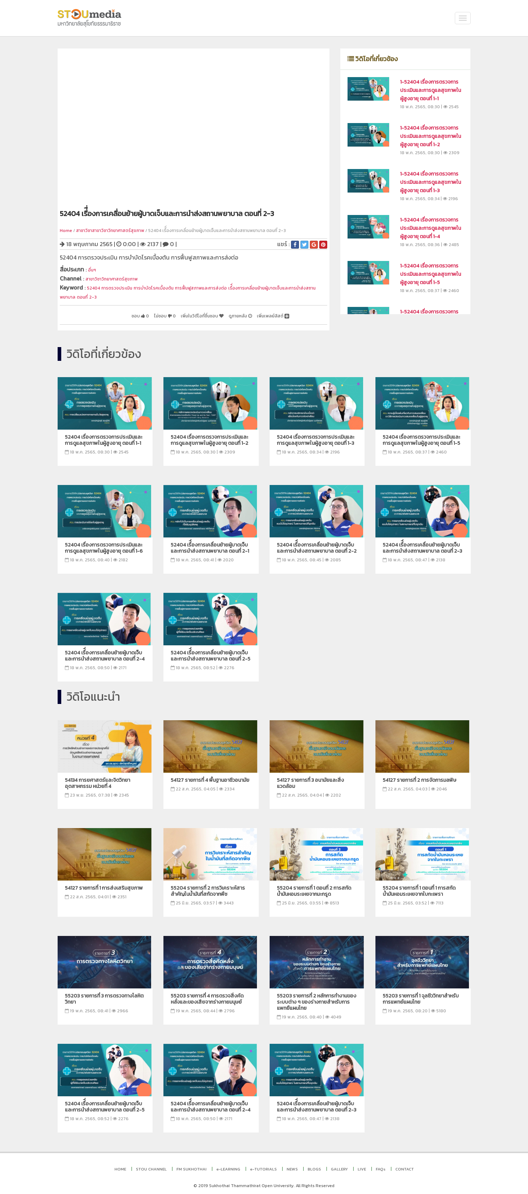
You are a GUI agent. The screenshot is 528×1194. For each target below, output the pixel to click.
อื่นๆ (93, 269)
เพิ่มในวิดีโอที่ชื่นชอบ (178, 312)
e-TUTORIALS (263, 1166)
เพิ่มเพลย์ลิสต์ (268, 312)
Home (66, 230)
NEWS (292, 1166)
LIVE (362, 1166)
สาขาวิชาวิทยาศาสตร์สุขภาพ (120, 277)
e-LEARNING (228, 1166)
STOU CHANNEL (151, 1166)
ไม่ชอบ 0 (131, 312)
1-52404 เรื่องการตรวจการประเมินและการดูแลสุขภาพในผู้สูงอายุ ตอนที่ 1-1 (430, 90)
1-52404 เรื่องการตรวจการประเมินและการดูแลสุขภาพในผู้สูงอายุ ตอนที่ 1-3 (430, 182)
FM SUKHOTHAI (191, 1166)
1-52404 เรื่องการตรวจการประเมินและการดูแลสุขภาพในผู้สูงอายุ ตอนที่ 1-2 (430, 136)
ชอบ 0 (100, 312)
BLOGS (314, 1166)
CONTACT (404, 1166)
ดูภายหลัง (227, 312)
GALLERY (339, 1166)
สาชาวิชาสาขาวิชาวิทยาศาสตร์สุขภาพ (110, 230)
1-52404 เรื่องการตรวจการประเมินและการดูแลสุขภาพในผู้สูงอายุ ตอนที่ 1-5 (430, 274)
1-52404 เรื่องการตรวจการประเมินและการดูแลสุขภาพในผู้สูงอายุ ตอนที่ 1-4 (430, 228)
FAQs (381, 1166)
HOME (120, 1166)
